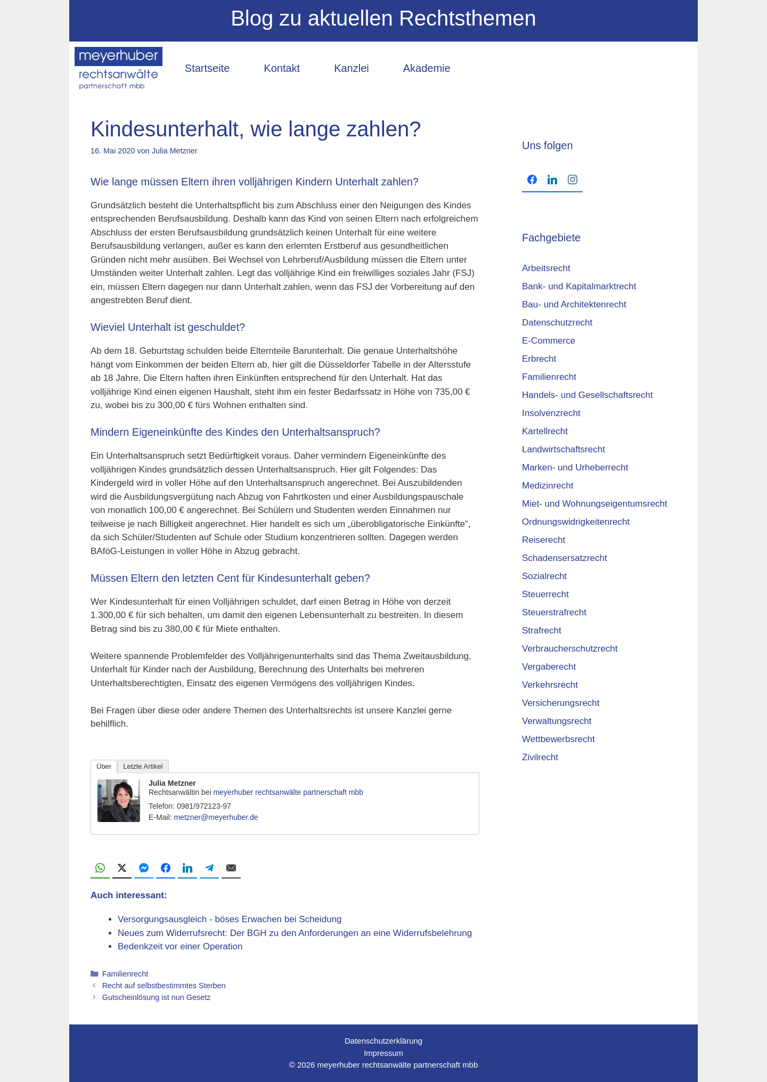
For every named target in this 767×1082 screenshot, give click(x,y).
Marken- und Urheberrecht (575, 467)
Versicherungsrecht (561, 703)
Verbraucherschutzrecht (570, 649)
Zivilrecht (540, 757)
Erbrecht (539, 359)
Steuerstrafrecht (554, 612)
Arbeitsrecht (546, 268)
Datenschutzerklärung (383, 1040)
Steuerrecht (545, 594)
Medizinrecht (547, 486)
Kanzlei (351, 68)
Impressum (383, 1052)
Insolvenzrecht (551, 413)
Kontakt (282, 68)
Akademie (427, 68)
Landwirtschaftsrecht (563, 449)
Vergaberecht (549, 667)
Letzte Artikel (142, 766)
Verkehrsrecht (550, 685)
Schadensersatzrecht (564, 558)
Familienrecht (125, 974)
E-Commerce (548, 341)
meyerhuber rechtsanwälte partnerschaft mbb (288, 792)
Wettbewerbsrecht (558, 739)
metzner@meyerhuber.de (216, 817)
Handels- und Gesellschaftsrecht (587, 395)
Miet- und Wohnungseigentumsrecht (594, 504)
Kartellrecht (545, 431)
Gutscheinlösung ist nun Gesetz (156, 997)
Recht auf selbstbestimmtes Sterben (164, 985)
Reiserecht (543, 540)
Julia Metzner (172, 783)
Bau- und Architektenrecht (574, 304)
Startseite (207, 68)
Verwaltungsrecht (556, 721)
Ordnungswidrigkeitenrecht (576, 522)
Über (103, 766)
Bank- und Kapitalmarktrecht (579, 286)
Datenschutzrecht (557, 323)
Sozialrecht (544, 576)
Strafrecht (541, 630)
